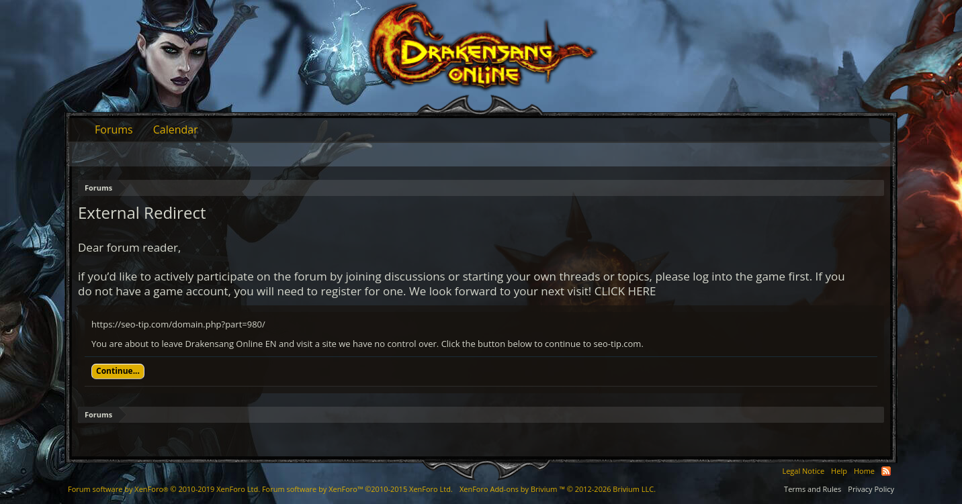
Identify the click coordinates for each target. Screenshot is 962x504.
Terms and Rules (812, 489)
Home (864, 471)
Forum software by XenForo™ (357, 489)
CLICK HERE (625, 291)
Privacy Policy (871, 489)
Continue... (118, 370)
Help (839, 471)
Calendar (175, 129)
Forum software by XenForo (164, 489)
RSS (886, 471)
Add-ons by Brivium (558, 489)
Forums (114, 129)
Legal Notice (803, 471)
